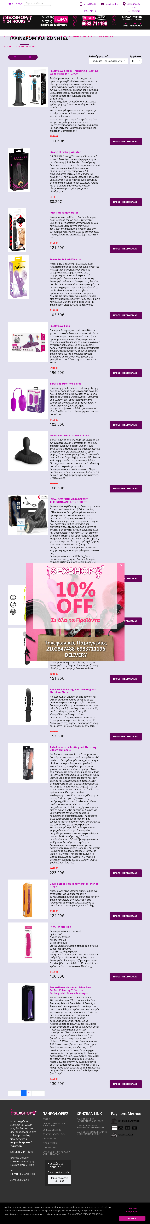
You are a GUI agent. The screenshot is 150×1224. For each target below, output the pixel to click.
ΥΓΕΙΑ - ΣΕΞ (37, 36)
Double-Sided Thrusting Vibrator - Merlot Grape (74, 885)
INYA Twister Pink (60, 926)
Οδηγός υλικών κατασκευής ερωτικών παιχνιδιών (92, 1132)
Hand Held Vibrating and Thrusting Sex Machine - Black (73, 691)
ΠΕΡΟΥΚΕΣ (9, 46)
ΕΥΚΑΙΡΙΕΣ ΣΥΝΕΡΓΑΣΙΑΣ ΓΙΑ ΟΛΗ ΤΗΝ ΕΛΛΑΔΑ (56, 1152)
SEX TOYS (23, 36)
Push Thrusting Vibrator (64, 212)
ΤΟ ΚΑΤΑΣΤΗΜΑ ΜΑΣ (26, 46)
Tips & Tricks (49, 1143)
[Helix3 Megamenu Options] (123, 32)
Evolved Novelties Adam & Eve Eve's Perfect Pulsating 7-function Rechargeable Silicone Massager (70, 990)
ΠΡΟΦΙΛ (46, 1119)
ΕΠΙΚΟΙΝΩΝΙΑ (49, 1147)
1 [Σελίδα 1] (24, 1093)
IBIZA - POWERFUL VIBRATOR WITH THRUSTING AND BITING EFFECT (70, 500)
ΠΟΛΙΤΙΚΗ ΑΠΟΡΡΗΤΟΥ (53, 1134)
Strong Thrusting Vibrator (65, 152)
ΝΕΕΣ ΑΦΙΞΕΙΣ (10, 36)
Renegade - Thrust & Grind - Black (69, 435)
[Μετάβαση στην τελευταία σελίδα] (41, 1093)
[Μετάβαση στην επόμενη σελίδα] (34, 1093)
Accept (132, 1218)
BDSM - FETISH (53, 36)
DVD (85, 36)
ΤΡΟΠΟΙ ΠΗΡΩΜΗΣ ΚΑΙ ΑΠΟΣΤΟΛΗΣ (53, 1124)
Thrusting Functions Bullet (65, 383)
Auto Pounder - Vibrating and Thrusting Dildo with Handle (73, 748)
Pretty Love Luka (60, 326)
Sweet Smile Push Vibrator (65, 259)
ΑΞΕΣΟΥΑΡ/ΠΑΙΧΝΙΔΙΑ (101, 36)
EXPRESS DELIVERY (51, 1129)
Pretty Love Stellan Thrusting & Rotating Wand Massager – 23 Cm (74, 72)
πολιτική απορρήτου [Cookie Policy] (132, 1210)
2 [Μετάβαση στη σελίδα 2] (29, 1093)
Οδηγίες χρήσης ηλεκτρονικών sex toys (90, 1120)
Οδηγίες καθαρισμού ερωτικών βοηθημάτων (90, 1126)
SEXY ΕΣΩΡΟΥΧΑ (71, 36)
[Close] (121, 565)
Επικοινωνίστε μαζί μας (59, 1179)
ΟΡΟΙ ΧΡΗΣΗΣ (49, 1138)
